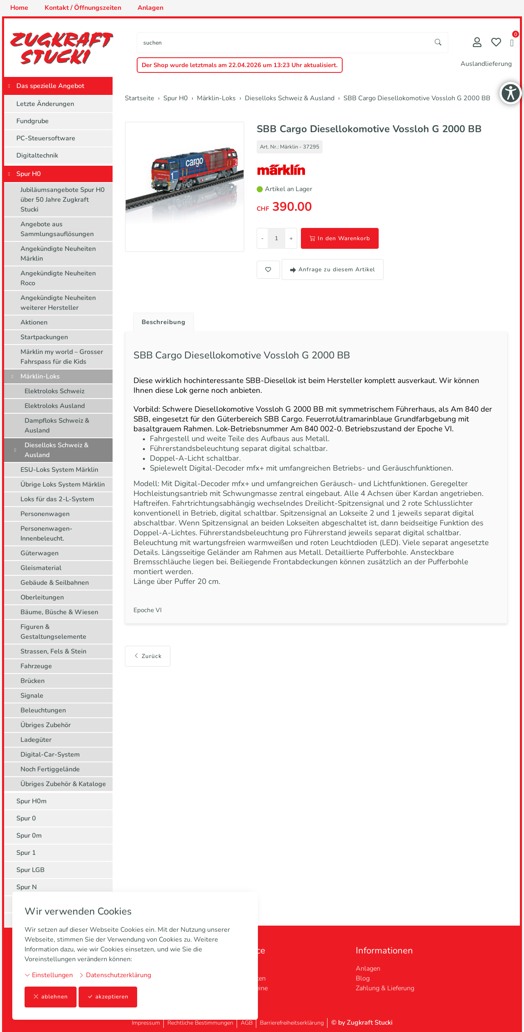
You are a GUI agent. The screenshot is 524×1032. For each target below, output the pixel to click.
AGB (247, 1023)
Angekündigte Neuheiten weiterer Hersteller (58, 302)
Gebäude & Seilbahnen (54, 582)
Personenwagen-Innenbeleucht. (46, 533)
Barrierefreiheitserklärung (292, 1023)
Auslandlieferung (486, 63)
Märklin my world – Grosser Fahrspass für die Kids (61, 356)
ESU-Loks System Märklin (59, 469)
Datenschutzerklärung (115, 975)
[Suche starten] (438, 42)
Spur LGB (30, 869)
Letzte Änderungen (45, 103)
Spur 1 (26, 852)
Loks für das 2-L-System (57, 499)
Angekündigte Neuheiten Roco (58, 278)
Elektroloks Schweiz (54, 391)
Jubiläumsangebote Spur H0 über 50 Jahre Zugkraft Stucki (62, 199)
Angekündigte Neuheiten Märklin (58, 253)
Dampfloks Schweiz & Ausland (57, 425)
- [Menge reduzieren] (262, 238)
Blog (363, 978)
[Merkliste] (496, 43)
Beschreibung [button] (165, 322)
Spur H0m (31, 801)
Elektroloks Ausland (55, 405)
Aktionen (33, 322)
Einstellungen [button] (49, 975)
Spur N (26, 887)
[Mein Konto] (477, 43)
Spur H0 (28, 173)
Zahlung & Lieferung (385, 988)
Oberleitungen (42, 597)
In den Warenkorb (339, 238)
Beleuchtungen (43, 710)
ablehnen (50, 997)
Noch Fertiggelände (50, 769)
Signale (31, 695)
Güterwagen (39, 553)
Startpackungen (44, 337)
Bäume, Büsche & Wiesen (59, 612)
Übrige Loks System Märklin (62, 484)
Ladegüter (36, 739)
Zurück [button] (147, 668)
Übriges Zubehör (45, 725)
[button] (512, 44)
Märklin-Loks (40, 376)
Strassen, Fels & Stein (53, 651)
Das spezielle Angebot (50, 85)
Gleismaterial (40, 567)
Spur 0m (29, 835)
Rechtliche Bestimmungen (200, 1023)
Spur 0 (26, 818)
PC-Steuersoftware (45, 138)
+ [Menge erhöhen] (291, 238)
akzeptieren (108, 997)
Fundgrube (32, 121)
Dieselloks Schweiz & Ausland (56, 450)
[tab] (162, 320)
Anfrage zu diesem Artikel (332, 269)
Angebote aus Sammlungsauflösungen (57, 229)
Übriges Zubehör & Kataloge (63, 784)
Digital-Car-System (50, 754)
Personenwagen (45, 513)
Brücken (32, 680)
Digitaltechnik (37, 155)
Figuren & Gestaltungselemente (53, 631)
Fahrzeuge (36, 666)
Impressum (146, 1023)
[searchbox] (283, 42)
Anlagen (368, 968)
